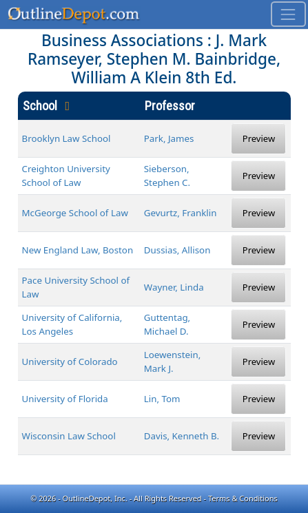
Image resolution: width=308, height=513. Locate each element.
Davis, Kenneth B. (181, 436)
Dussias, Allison (177, 250)
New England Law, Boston (78, 250)
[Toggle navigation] (288, 14)
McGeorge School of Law (75, 213)
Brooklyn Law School (66, 138)
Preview (259, 138)
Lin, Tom (162, 398)
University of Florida (65, 398)
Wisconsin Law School (69, 436)
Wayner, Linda (174, 287)
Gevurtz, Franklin (180, 213)
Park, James (169, 138)
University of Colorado (70, 361)
